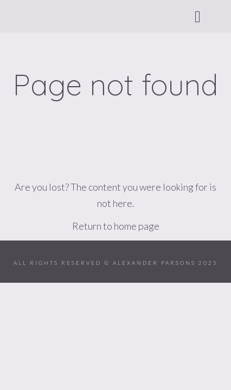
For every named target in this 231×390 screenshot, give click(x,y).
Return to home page (115, 226)
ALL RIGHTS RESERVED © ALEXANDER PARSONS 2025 (116, 262)
